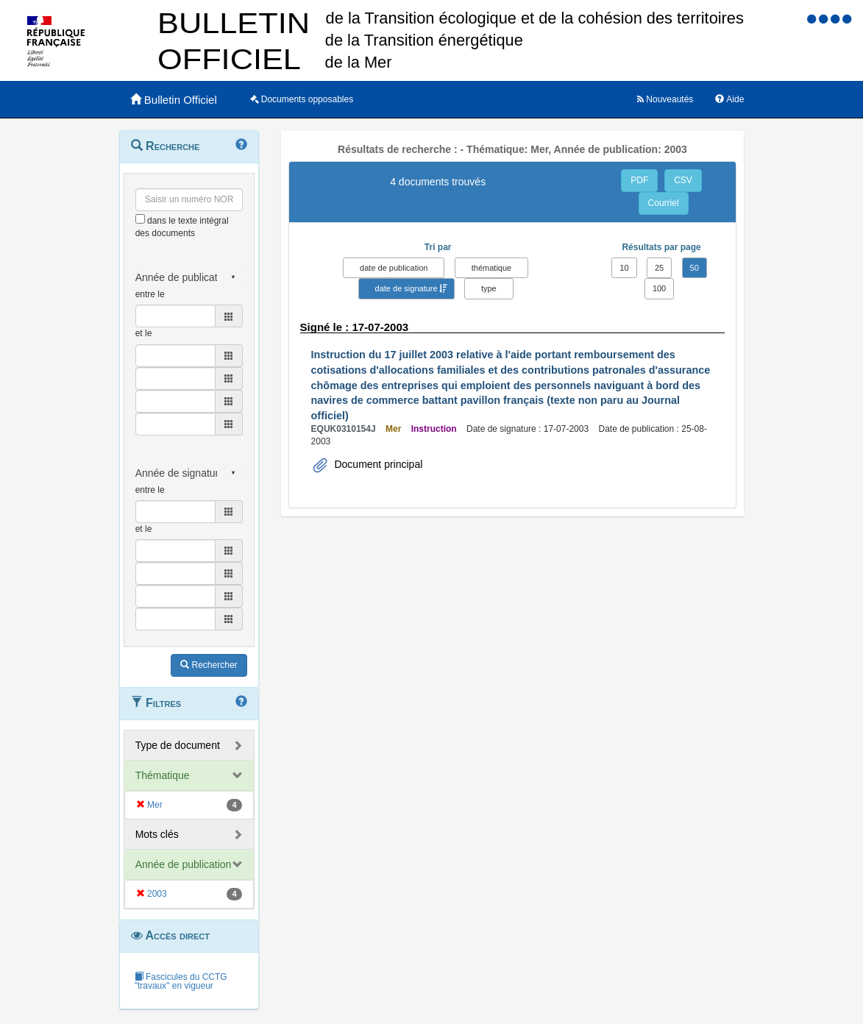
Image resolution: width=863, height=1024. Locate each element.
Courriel (663, 203)
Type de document (177, 745)
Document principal (377, 464)
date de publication (393, 267)
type (489, 288)
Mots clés (157, 834)
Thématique (162, 775)
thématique (491, 267)
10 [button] (623, 267)
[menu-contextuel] (140, 219)
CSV (683, 180)
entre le (150, 294)
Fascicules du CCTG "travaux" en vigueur (181, 981)
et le (143, 333)
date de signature (406, 288)
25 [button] (659, 267)
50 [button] (694, 267)
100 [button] (659, 288)
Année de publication (183, 864)
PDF (639, 180)
